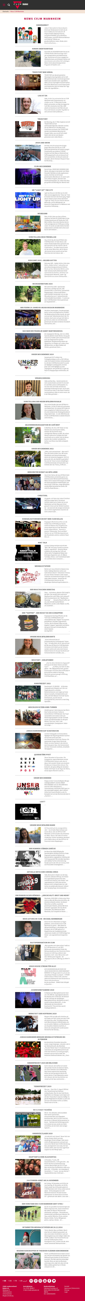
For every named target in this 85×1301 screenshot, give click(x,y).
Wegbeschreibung (8, 1296)
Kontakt (66, 1286)
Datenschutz (76, 1288)
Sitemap (66, 1290)
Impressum (67, 1288)
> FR (15, 1281)
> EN (10, 1281)
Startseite (6, 12)
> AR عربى (23, 1281)
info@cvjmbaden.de (33, 1290)
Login (66, 1292)
